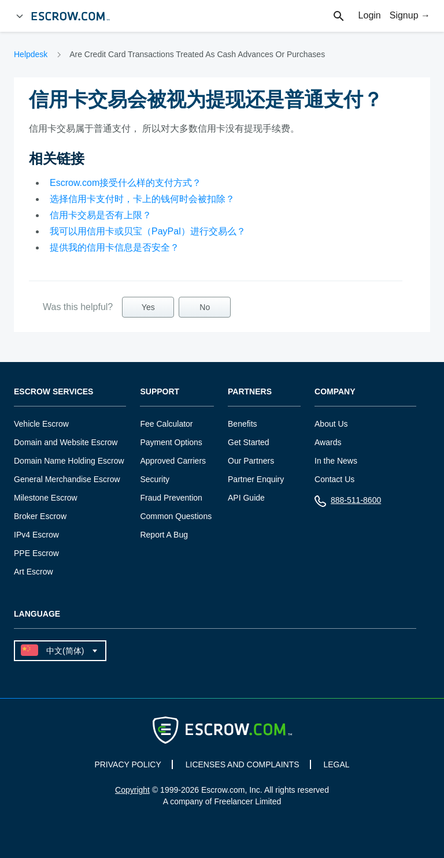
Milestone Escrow (45, 497)
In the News (335, 460)
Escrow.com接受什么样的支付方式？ (125, 183)
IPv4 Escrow (36, 534)
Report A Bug (164, 534)
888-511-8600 (347, 502)
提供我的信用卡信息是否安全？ (114, 247)
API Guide (246, 497)
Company (335, 391)
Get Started (248, 442)
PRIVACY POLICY (127, 764)
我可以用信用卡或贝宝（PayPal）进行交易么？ (148, 231)
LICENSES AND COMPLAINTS (242, 764)
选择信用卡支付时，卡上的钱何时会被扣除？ (142, 199)
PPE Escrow (36, 553)
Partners (250, 391)
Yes (148, 307)
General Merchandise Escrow (67, 479)
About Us (331, 423)
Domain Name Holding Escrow (69, 460)
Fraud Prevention (171, 497)
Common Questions (176, 516)
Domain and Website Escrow (65, 442)
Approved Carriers (173, 460)
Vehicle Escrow (41, 423)
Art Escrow (33, 571)
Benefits (242, 423)
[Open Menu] (19, 16)
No (204, 307)
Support (159, 391)
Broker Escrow (40, 516)
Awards (327, 442)
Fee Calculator (166, 423)
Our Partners (251, 460)
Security (154, 479)
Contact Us (334, 479)
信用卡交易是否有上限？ (100, 215)
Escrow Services (53, 391)
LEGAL (336, 764)
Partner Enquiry (256, 479)
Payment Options (171, 442)
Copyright (132, 789)
